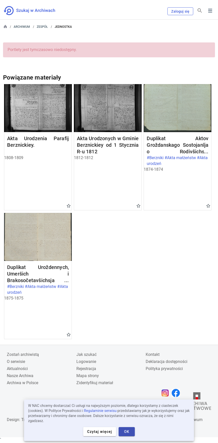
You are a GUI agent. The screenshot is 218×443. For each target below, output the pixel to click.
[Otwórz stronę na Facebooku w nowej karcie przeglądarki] (177, 393)
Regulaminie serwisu (100, 411)
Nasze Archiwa (20, 375)
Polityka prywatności (164, 368)
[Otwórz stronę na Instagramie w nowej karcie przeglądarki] (166, 393)
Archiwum (22, 27)
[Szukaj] (200, 10)
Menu (210, 10)
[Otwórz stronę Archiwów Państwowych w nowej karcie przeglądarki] (196, 402)
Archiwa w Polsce (22, 382)
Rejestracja (86, 368)
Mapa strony (87, 375)
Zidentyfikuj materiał (94, 382)
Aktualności (17, 368)
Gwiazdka (69, 205)
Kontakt (153, 354)
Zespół (42, 27)
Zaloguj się (180, 11)
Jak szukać (86, 354)
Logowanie (86, 361)
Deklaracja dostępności (166, 361)
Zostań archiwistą (23, 354)
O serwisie (16, 361)
